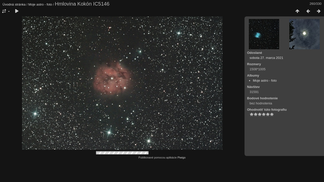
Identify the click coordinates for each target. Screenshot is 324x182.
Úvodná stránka (14, 4)
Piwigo (181, 157)
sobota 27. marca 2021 (266, 58)
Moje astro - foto (40, 4)
